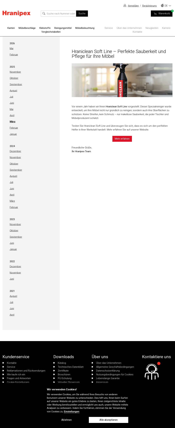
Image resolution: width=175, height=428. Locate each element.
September (16, 84)
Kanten (11, 28)
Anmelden (133, 5)
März (12, 121)
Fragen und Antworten (17, 378)
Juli (11, 96)
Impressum (100, 382)
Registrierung (149, 5)
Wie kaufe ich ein (14, 374)
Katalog (59, 362)
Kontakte (137, 31)
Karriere (166, 28)
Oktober (14, 78)
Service (109, 28)
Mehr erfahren (122, 138)
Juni (12, 102)
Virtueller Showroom (66, 382)
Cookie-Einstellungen (16, 382)
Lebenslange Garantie (106, 378)
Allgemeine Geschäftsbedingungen (113, 366)
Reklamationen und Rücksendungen (24, 370)
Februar (14, 54)
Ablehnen (66, 419)
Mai (11, 48)
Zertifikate (61, 370)
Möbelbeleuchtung (84, 28)
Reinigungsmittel (63, 28)
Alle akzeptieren (109, 419)
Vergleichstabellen (51, 31)
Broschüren (61, 374)
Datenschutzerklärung (106, 370)
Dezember (15, 151)
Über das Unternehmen (129, 28)
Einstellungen (71, 411)
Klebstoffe (45, 28)
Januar (13, 134)
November (15, 71)
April (12, 115)
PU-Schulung (62, 378)
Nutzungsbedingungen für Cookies (112, 374)
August (13, 90)
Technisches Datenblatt (68, 366)
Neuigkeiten (152, 28)
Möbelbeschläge (27, 28)
